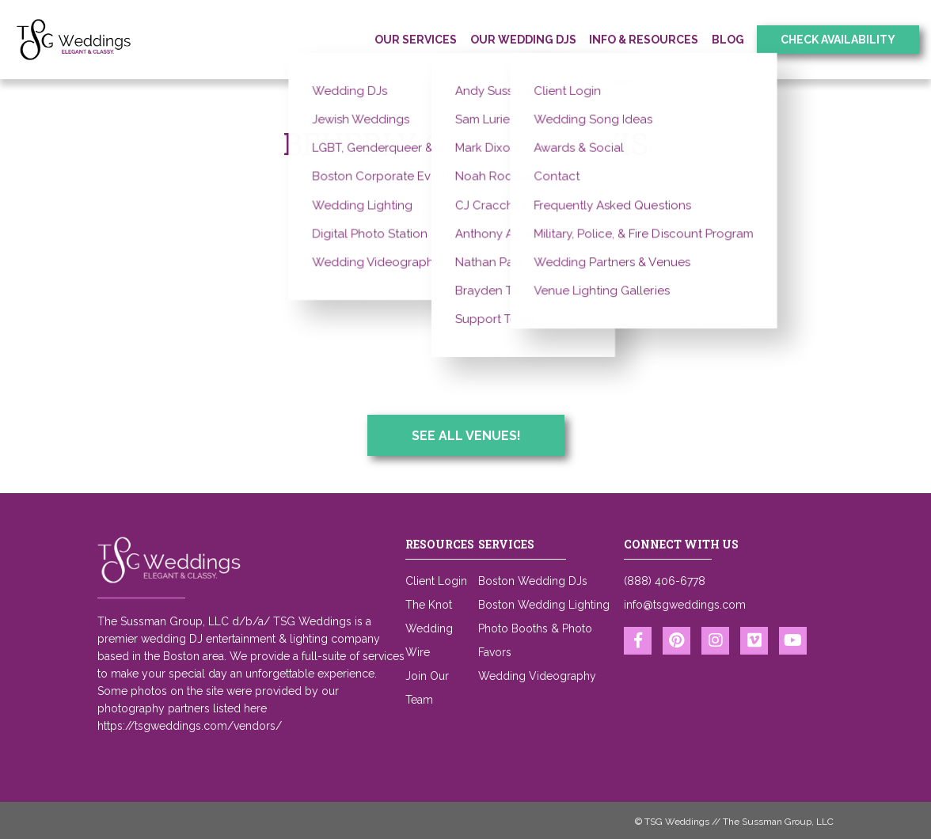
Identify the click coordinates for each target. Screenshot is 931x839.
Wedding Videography (537, 676)
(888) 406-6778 (664, 581)
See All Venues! (466, 435)
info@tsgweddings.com (685, 604)
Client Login (436, 581)
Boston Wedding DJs (532, 581)
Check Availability (838, 39)
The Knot (428, 604)
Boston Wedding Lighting (544, 604)
